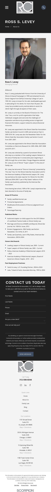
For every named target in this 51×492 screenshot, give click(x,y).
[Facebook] (30, 385)
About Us (25, 400)
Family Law (25, 403)
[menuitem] (16, 485)
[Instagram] (21, 385)
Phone (7, 307)
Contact (25, 411)
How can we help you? (12, 325)
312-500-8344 (25, 379)
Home (25, 396)
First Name (9, 296)
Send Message (25, 354)
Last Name (8, 302)
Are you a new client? (12, 319)
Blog (25, 407)
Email (7, 313)
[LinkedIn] (25, 385)
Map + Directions (25, 427)
